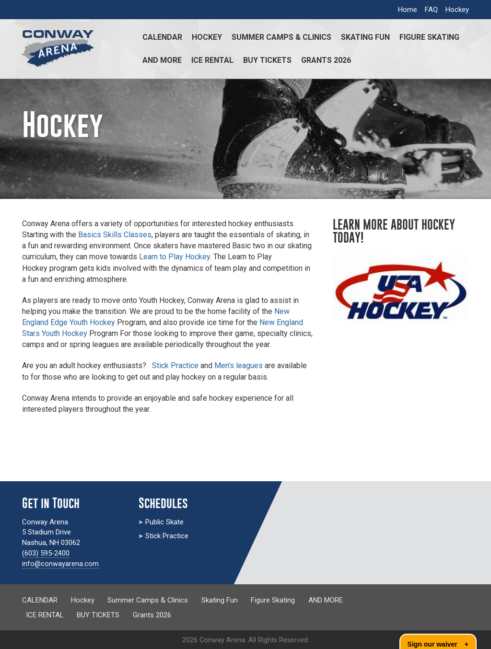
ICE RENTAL (212, 60)
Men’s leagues (238, 365)
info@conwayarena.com (60, 563)
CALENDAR (162, 37)
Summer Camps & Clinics (281, 37)
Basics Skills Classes (115, 234)
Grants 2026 (326, 60)
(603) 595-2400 (46, 553)
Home (407, 9)
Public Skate (164, 522)
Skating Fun (365, 37)
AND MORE (162, 60)
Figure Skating (429, 37)
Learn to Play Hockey (174, 256)
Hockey (457, 9)
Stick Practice (176, 365)
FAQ (431, 9)
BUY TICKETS (267, 60)
